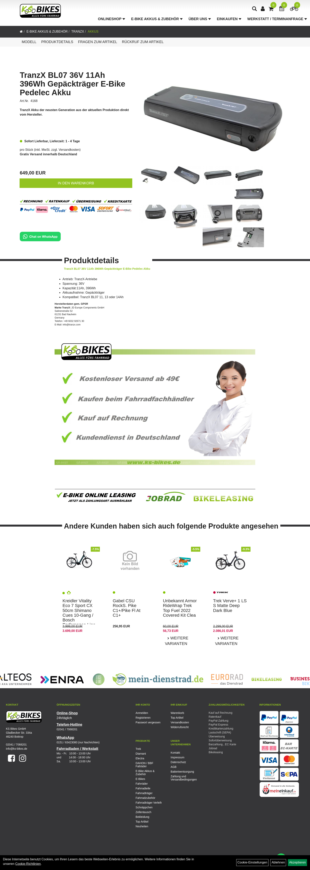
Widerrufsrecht (180, 727)
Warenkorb (177, 712)
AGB (174, 766)
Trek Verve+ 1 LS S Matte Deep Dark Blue (230, 605)
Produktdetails (57, 42)
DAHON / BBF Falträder (144, 765)
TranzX (77, 31)
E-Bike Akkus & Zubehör (156, 19)
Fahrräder (142, 783)
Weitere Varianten (176, 641)
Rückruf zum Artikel (143, 42)
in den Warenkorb (76, 183)
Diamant (141, 753)
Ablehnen (278, 862)
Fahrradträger (144, 793)
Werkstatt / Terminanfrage (277, 19)
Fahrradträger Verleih (149, 802)
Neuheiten (142, 826)
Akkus (93, 31)
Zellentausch (143, 812)
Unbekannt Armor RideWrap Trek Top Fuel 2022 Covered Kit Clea (180, 608)
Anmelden (142, 712)
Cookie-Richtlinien (28, 863)
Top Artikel (177, 717)
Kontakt (175, 752)
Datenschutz (178, 762)
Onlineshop (111, 19)
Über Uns (200, 19)
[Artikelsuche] (254, 9)
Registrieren (143, 717)
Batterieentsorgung (182, 771)
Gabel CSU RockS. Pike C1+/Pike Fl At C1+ (126, 608)
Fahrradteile (143, 788)
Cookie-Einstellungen (252, 862)
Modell (29, 42)
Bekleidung (142, 816)
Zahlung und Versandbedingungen (184, 778)
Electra (140, 758)
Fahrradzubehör (145, 797)
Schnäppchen (144, 807)
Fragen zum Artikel (97, 42)
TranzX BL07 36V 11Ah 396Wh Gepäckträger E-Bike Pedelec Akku (72, 84)
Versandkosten (69, 149)
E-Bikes (140, 778)
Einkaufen (229, 19)
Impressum (177, 757)
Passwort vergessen (148, 722)
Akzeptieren (297, 862)
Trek (138, 748)
